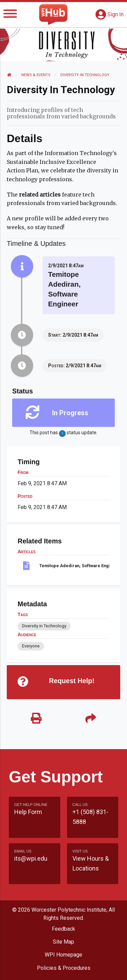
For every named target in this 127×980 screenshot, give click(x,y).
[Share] (91, 718)
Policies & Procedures (63, 968)
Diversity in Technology (84, 75)
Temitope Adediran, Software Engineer (74, 565)
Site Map (63, 942)
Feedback (63, 929)
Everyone (31, 645)
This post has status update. (63, 433)
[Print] (36, 718)
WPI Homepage (63, 954)
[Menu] (10, 15)
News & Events (35, 75)
